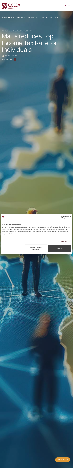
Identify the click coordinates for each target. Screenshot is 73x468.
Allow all (59, 248)
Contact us (62, 459)
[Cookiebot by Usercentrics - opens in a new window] (62, 217)
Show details (62, 241)
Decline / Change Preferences (36, 248)
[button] (69, 6)
